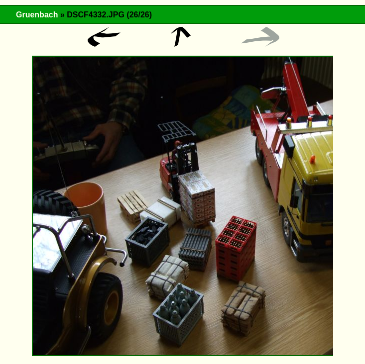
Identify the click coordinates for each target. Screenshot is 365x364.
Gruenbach (37, 14)
